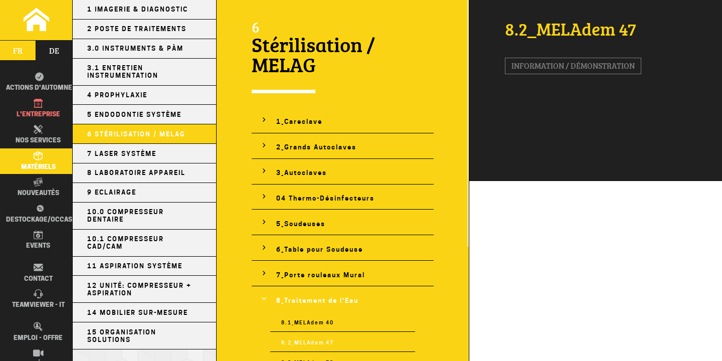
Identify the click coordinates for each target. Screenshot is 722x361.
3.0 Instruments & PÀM (135, 48)
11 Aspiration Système (135, 266)
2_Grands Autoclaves (316, 147)
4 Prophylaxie (117, 95)
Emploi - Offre (38, 331)
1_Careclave (299, 121)
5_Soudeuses (300, 224)
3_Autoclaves (301, 172)
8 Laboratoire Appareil (136, 172)
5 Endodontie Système (134, 114)
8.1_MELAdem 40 (307, 322)
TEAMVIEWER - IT (38, 298)
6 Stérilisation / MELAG (136, 134)
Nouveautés (38, 187)
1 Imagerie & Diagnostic (137, 9)
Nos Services (38, 134)
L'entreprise (38, 108)
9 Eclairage (111, 192)
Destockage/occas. (37, 213)
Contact (38, 272)
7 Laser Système (121, 153)
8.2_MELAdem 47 (307, 342)
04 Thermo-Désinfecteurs (325, 198)
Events (38, 239)
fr (18, 50)
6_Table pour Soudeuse (319, 249)
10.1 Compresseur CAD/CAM (125, 242)
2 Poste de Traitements (137, 29)
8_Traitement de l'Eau (317, 300)
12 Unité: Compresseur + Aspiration (139, 289)
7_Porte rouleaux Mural (320, 275)
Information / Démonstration (573, 65)
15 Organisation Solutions (121, 335)
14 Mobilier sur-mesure (137, 312)
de (54, 50)
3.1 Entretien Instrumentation (122, 71)
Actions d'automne (39, 81)
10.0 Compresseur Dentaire (125, 215)
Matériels (38, 160)
